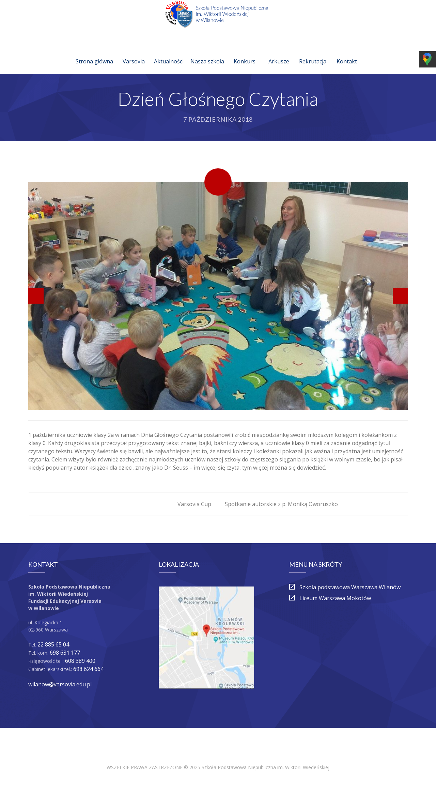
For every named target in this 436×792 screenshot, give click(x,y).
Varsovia (134, 53)
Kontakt (347, 53)
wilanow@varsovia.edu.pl (60, 684)
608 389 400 (80, 661)
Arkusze (278, 53)
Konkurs (244, 53)
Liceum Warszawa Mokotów (335, 598)
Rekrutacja (312, 53)
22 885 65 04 (53, 644)
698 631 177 (65, 652)
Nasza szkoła (207, 53)
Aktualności (169, 53)
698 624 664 (88, 669)
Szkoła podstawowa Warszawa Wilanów (350, 587)
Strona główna (94, 53)
